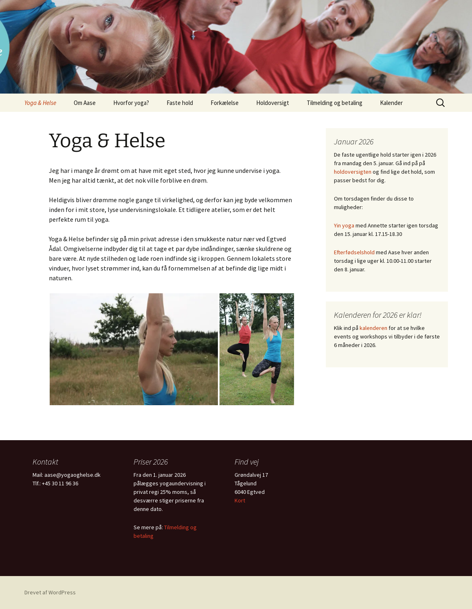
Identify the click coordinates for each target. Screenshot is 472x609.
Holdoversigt (272, 103)
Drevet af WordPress (50, 592)
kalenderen (373, 328)
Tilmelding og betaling (334, 103)
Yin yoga (344, 225)
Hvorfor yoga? (131, 103)
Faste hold (180, 103)
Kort (240, 500)
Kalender (391, 103)
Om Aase (85, 103)
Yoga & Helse (40, 103)
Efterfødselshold (354, 252)
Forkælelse (225, 103)
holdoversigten (352, 171)
